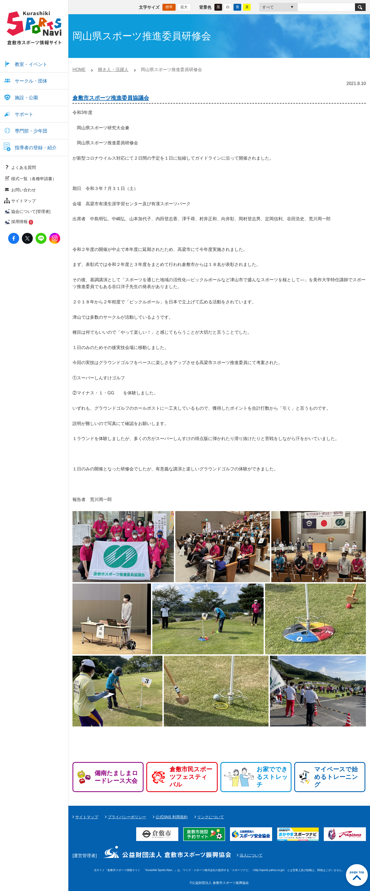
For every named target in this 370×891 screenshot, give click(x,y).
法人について (251, 855)
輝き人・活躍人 (113, 69)
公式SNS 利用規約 (172, 817)
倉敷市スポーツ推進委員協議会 (110, 98)
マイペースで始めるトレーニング (336, 777)
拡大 (184, 7)
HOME (79, 69)
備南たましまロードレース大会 (116, 777)
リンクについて (210, 817)
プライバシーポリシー (127, 817)
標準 (169, 7)
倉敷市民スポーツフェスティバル (191, 777)
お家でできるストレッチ (272, 777)
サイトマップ (86, 817)
